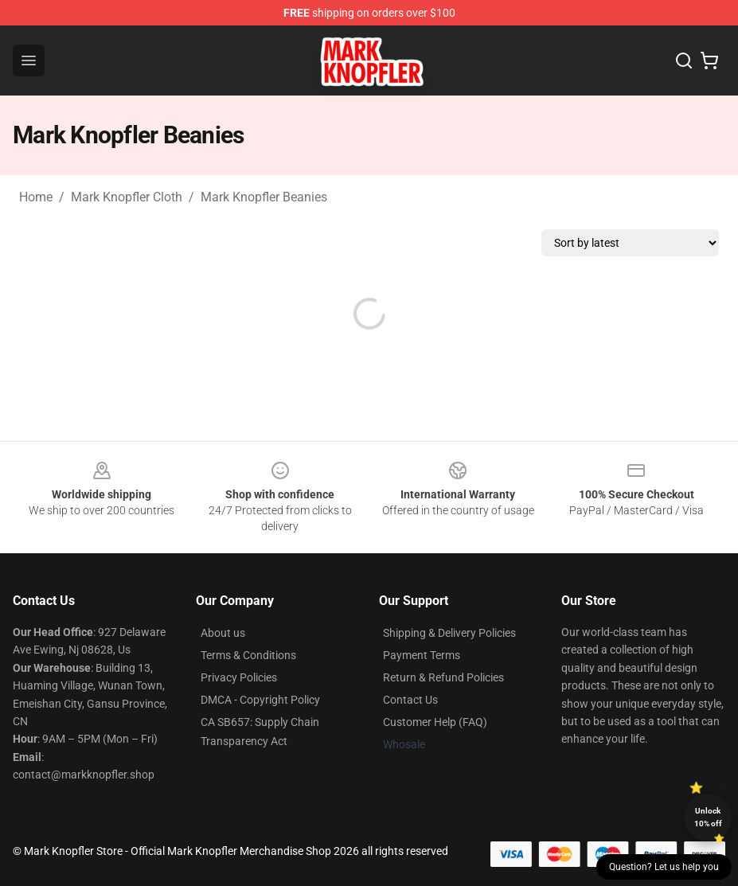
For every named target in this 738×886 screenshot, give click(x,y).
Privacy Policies (239, 677)
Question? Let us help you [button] (664, 866)
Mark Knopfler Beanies (264, 197)
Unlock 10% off (708, 817)
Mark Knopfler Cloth (126, 197)
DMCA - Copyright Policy (260, 699)
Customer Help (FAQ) (435, 722)
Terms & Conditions (248, 655)
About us (223, 632)
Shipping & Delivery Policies (449, 632)
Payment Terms (421, 655)
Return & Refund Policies (443, 677)
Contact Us (410, 699)
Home (36, 197)
